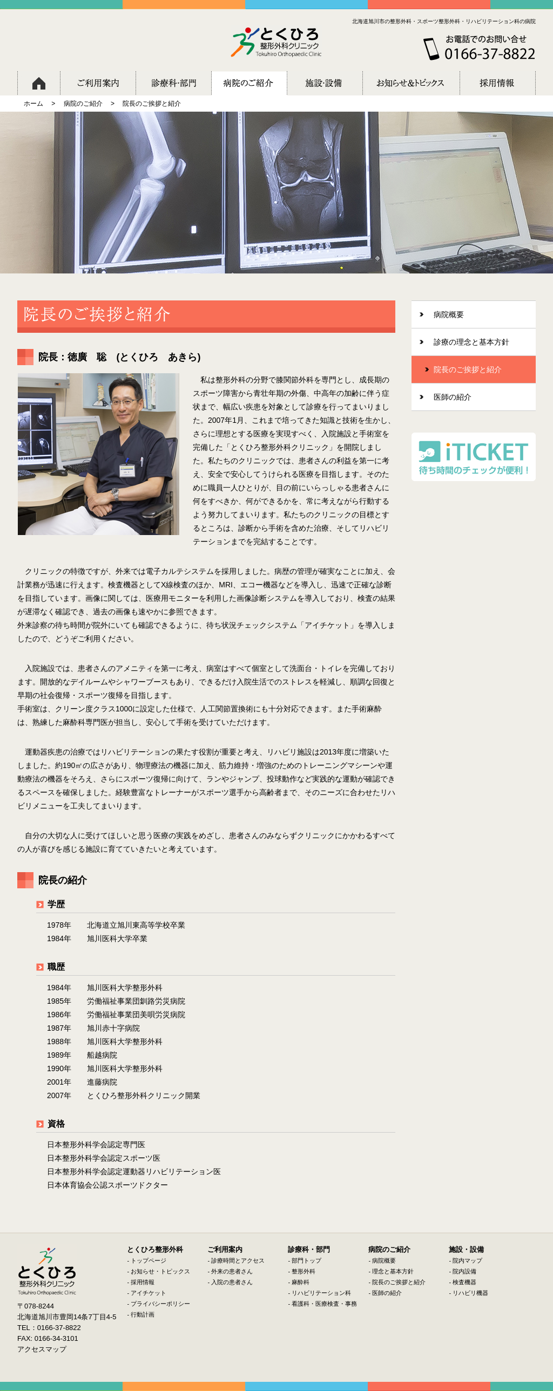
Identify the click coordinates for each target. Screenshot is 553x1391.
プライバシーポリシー (160, 1303)
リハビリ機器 (470, 1293)
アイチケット (148, 1293)
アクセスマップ (41, 1349)
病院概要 (384, 1260)
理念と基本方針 (393, 1271)
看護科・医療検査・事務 (324, 1303)
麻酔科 (300, 1282)
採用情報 (142, 1282)
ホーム (33, 103)
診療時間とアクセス (238, 1260)
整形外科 (303, 1271)
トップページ (148, 1260)
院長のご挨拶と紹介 (399, 1282)
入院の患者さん (232, 1282)
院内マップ (467, 1260)
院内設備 (464, 1271)
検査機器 (464, 1282)
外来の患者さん (232, 1271)
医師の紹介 (387, 1293)
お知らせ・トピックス (160, 1271)
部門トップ (306, 1260)
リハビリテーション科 (321, 1293)
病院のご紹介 (83, 103)
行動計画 (142, 1314)
